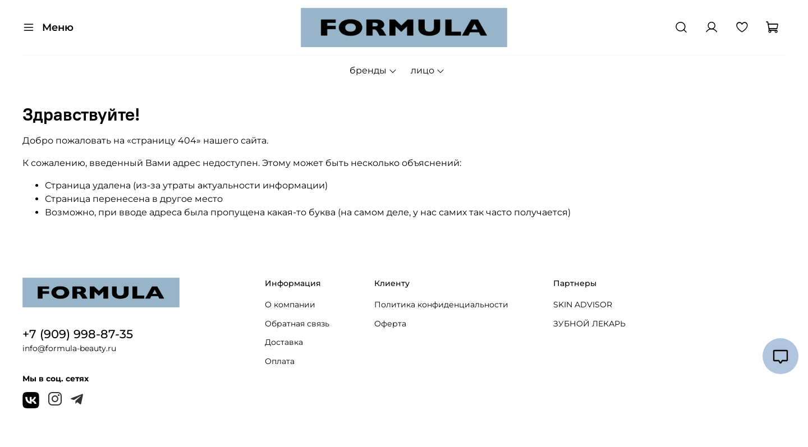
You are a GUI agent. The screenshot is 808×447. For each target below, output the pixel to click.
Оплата (280, 361)
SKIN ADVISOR (582, 304)
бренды (373, 70)
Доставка (284, 342)
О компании (290, 304)
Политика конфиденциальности (441, 304)
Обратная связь (297, 324)
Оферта (390, 324)
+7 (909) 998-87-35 (77, 334)
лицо (428, 70)
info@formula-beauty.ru (69, 348)
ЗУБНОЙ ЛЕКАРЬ (589, 324)
